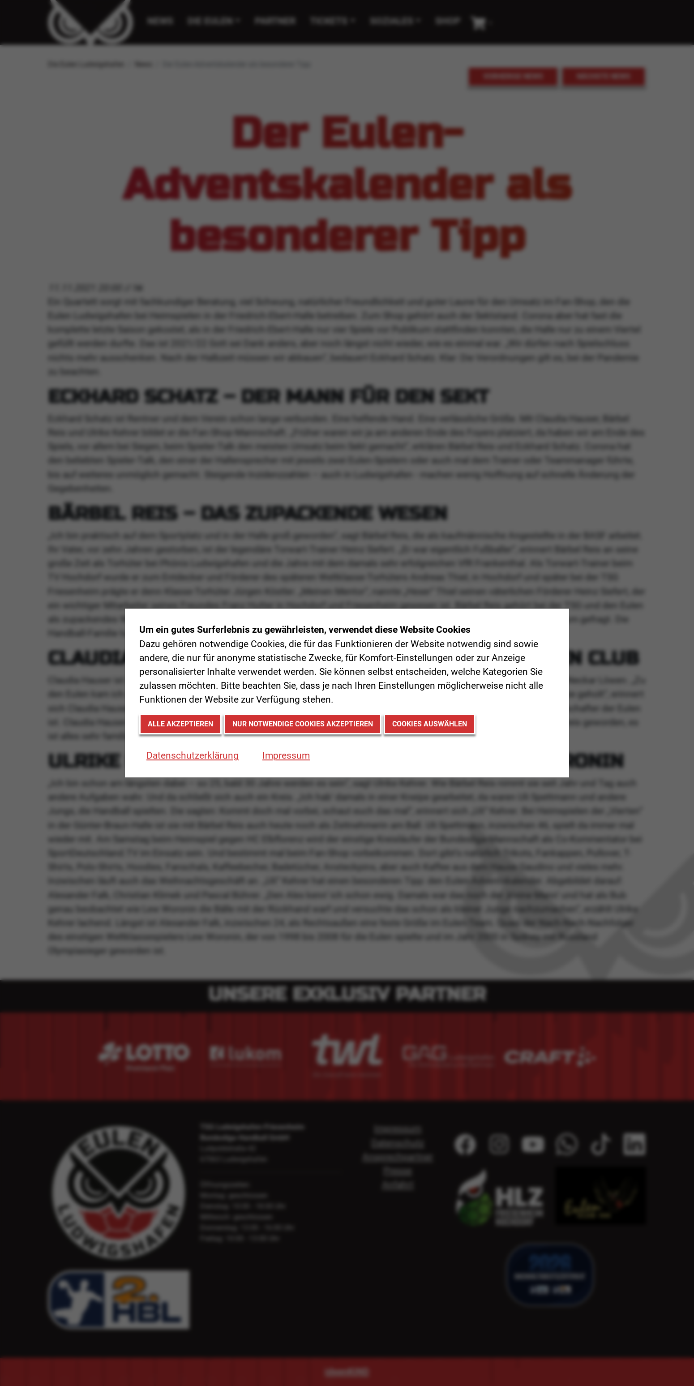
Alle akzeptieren (180, 724)
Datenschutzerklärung (192, 755)
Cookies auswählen (429, 724)
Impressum (286, 755)
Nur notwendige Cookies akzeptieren (302, 724)
